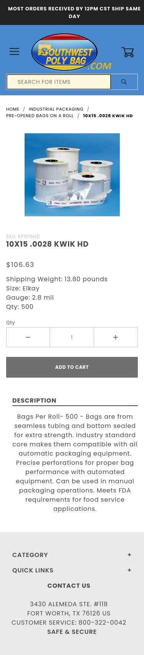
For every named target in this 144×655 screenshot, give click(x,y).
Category (30, 555)
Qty (10, 322)
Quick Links (33, 570)
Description (34, 400)
